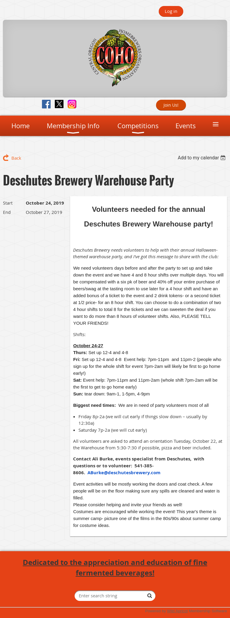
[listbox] (202, 157)
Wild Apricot (177, 611)
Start (8, 203)
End (7, 212)
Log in (171, 11)
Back (16, 158)
